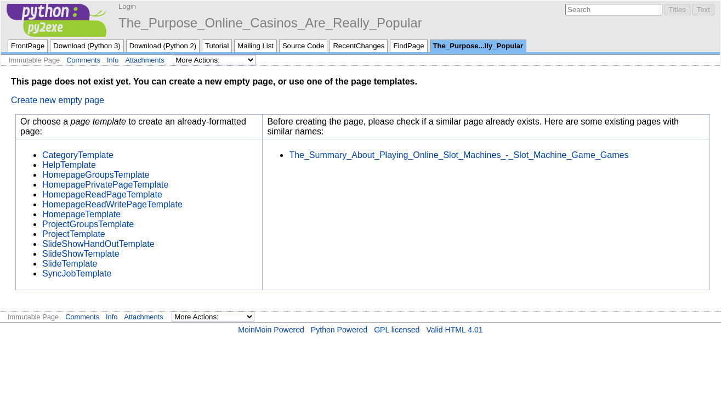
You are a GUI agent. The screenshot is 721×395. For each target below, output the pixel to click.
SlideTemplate (70, 263)
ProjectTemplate (73, 234)
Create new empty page (57, 100)
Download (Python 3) (86, 46)
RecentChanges (358, 46)
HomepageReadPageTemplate (102, 194)
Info (112, 60)
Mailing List (255, 46)
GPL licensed (396, 329)
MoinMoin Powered (271, 329)
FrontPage (27, 46)
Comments (83, 60)
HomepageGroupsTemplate (96, 174)
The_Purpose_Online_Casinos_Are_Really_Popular (270, 22)
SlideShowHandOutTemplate (98, 244)
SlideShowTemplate (81, 253)
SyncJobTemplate (76, 273)
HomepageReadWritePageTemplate (112, 204)
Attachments (144, 60)
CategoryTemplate (77, 155)
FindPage (408, 46)
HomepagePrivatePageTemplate (105, 184)
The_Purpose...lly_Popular (478, 46)
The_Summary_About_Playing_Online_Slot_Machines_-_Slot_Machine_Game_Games (458, 155)
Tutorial (217, 46)
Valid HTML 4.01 (454, 329)
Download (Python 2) (162, 46)
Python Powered (339, 329)
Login (127, 6)
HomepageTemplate (81, 214)
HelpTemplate (69, 165)
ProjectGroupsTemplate (88, 224)
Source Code (303, 46)
